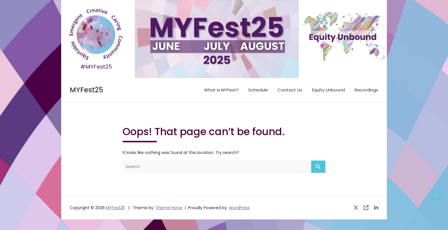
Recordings (366, 90)
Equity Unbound (328, 90)
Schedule (258, 90)
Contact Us (290, 90)
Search (318, 167)
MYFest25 (86, 90)
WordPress (239, 208)
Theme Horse (168, 208)
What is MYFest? (221, 90)
